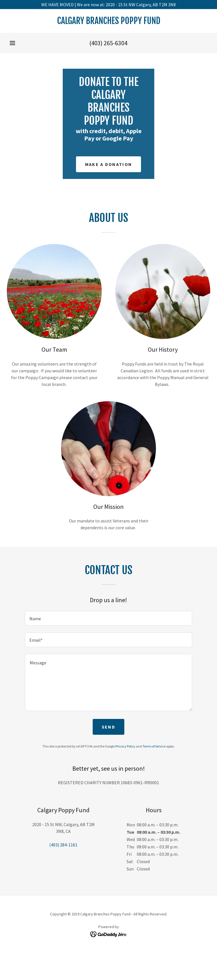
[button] (12, 43)
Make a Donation (108, 164)
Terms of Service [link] (154, 746)
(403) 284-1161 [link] (63, 845)
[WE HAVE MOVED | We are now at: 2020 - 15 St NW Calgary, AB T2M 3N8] (108, 4)
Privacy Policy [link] (125, 746)
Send (108, 727)
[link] (108, 22)
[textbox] (108, 618)
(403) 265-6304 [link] (108, 43)
